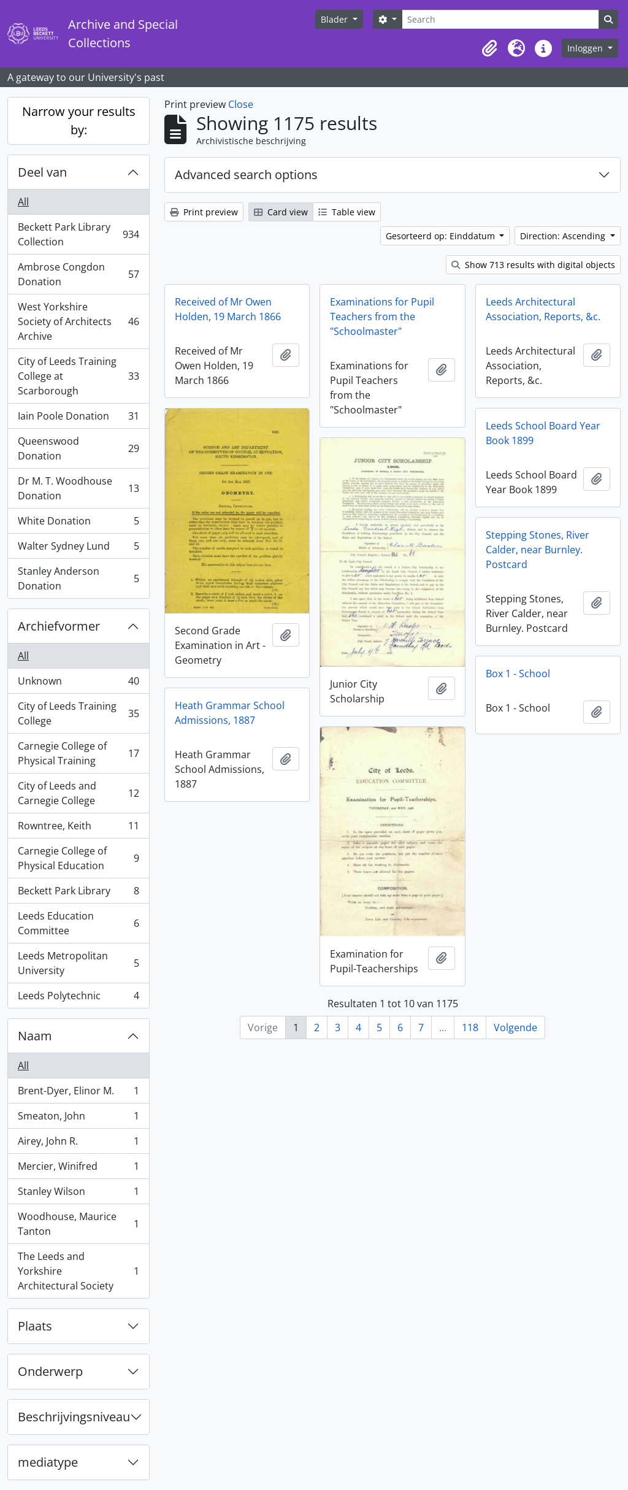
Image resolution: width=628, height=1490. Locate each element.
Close (240, 104)
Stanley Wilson (78, 1194)
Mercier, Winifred (78, 1169)
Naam (35, 1035)
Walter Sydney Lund (78, 549)
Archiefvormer (59, 626)
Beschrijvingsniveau (74, 1416)
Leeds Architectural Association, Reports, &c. (543, 309)
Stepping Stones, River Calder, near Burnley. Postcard (537, 549)
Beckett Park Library (78, 893)
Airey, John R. (78, 1144)
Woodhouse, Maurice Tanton (78, 1224)
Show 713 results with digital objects (533, 265)
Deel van (42, 172)
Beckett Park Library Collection (78, 234)
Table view (346, 212)
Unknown (78, 684)
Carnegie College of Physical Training (78, 753)
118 (470, 1027)
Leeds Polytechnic (78, 998)
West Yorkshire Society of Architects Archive (78, 321)
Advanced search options (246, 174)
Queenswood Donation (78, 448)
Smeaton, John (78, 1118)
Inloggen (586, 48)
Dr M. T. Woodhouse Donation (78, 488)
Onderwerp (50, 1371)
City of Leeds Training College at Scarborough (78, 376)
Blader (335, 19)
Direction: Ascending (564, 236)
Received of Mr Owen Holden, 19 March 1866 (228, 309)
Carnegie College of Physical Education (78, 858)
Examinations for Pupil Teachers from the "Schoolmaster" (382, 316)
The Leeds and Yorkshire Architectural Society (78, 1271)
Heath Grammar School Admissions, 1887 (230, 713)
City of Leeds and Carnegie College (78, 793)
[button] (489, 48)
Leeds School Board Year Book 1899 (543, 433)
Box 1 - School (518, 673)
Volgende (515, 1027)
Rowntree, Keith (78, 828)
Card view (281, 212)
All (23, 202)
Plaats (35, 1326)
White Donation (78, 523)
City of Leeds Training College (78, 713)
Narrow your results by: (79, 120)
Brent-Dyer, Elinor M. (78, 1093)
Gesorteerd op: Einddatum (441, 236)
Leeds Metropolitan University (78, 963)
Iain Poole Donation (78, 419)
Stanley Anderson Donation (78, 578)
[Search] (500, 19)
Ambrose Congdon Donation (78, 274)
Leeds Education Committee (78, 923)
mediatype (48, 1462)
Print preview (204, 212)
